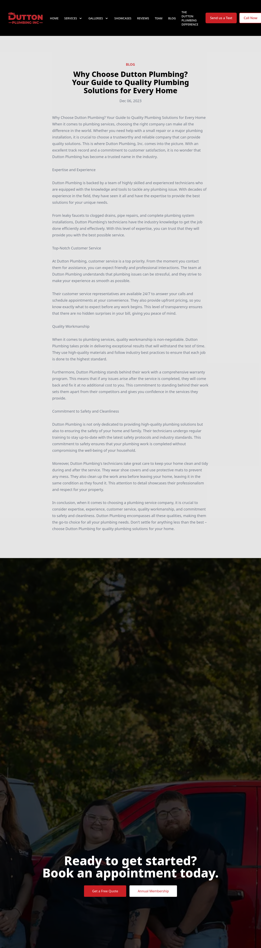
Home (54, 18)
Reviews (143, 18)
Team (159, 18)
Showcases (122, 18)
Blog (172, 18)
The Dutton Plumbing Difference (189, 18)
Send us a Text (221, 18)
